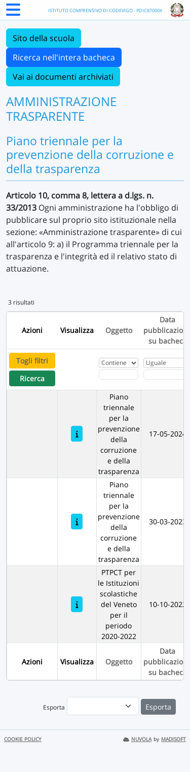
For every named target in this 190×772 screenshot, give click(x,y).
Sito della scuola (43, 38)
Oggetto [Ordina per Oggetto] (118, 330)
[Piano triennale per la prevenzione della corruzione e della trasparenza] (77, 434)
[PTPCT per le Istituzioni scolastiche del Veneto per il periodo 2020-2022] (77, 604)
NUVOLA (137, 739)
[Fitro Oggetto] (118, 375)
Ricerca (32, 378)
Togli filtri (32, 360)
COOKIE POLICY (23, 739)
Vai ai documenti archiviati (63, 76)
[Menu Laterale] (13, 12)
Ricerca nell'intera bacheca (64, 57)
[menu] (103, 706)
